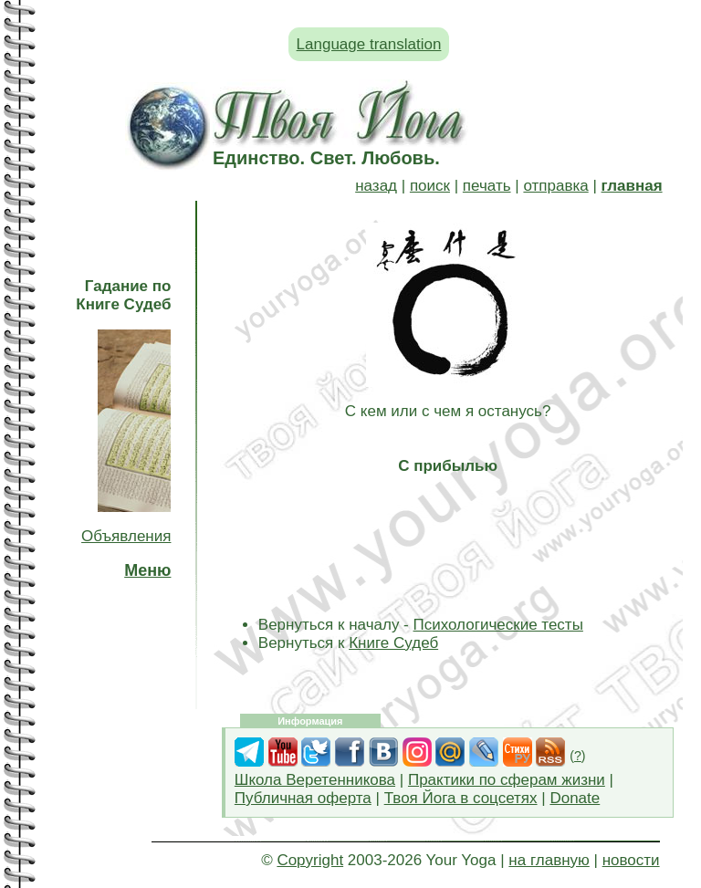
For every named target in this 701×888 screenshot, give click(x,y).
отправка (555, 185)
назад (376, 185)
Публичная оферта (303, 798)
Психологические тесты (498, 624)
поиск (430, 185)
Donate (574, 798)
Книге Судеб (393, 643)
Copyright (310, 860)
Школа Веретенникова (315, 780)
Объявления (126, 536)
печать (487, 185)
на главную (548, 860)
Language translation (369, 44)
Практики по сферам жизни (506, 780)
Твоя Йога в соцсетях (461, 798)
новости (631, 860)
